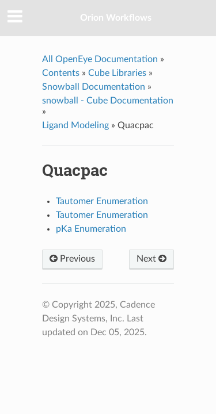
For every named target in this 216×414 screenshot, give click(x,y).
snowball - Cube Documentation (107, 100)
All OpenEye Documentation (100, 59)
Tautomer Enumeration (102, 201)
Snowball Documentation (93, 86)
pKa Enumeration (91, 228)
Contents (60, 73)
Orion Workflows (115, 17)
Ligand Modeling (75, 125)
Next (151, 258)
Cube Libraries (117, 73)
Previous (72, 258)
